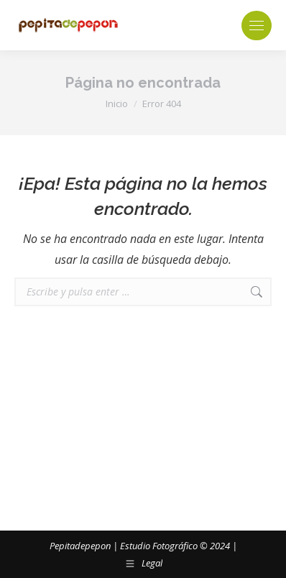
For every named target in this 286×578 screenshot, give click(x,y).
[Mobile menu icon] (256, 25)
